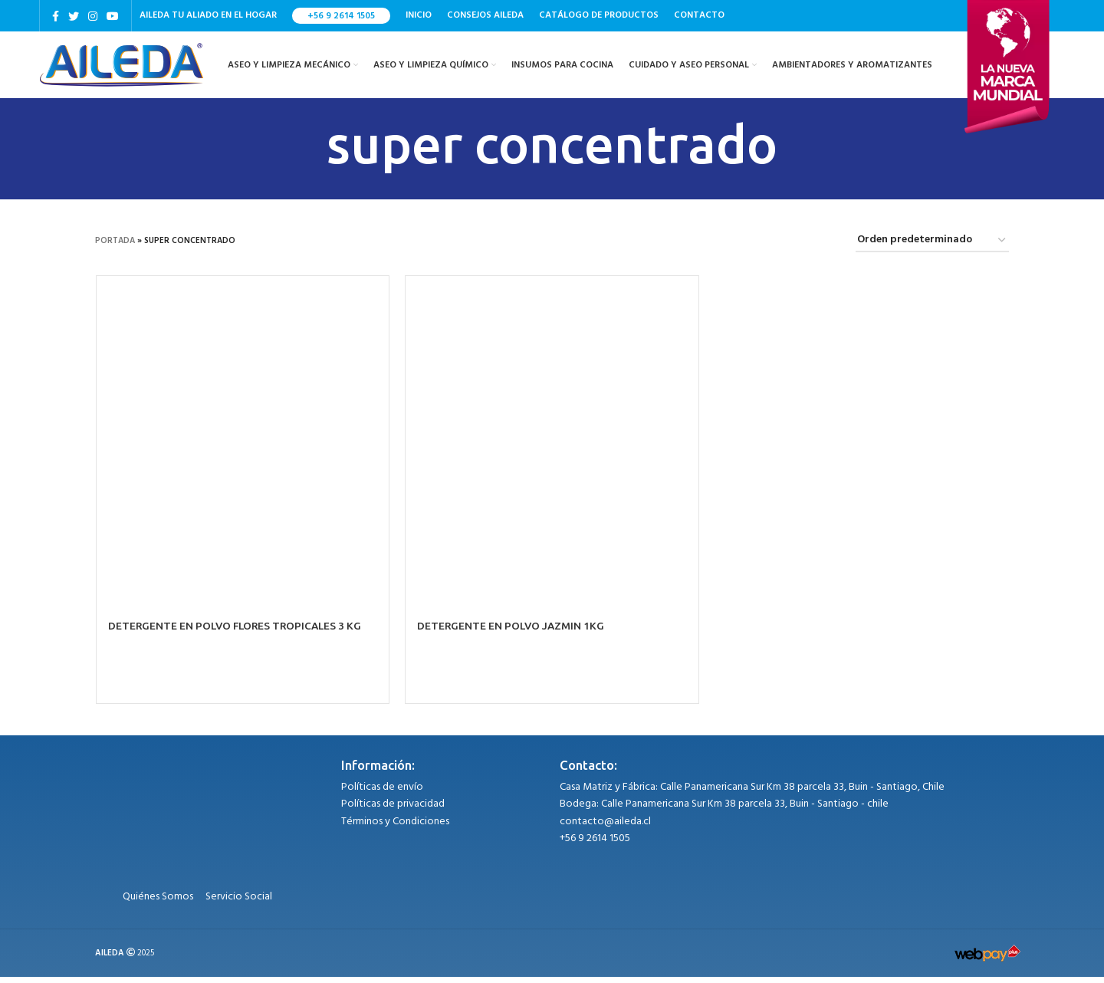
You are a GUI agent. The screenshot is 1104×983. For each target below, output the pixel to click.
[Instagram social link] (93, 16)
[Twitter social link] (74, 16)
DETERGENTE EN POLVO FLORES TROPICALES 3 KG (237, 632)
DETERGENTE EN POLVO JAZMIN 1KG (512, 632)
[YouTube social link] (112, 16)
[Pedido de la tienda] (932, 248)
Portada (115, 248)
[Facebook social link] (56, 16)
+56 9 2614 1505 (341, 16)
